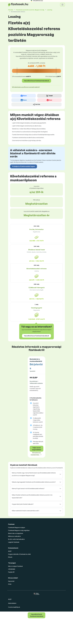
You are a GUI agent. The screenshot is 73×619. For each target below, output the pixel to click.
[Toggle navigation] (62, 4)
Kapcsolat (11, 581)
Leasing (49, 9)
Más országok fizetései (15, 566)
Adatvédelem (12, 603)
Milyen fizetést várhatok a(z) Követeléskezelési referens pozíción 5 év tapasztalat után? (32, 496)
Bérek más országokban (15, 533)
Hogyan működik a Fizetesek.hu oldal (19, 554)
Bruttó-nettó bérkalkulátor (16, 539)
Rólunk (10, 557)
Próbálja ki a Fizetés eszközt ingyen (23, 166)
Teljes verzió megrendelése (36, 448)
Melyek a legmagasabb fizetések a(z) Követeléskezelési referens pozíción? (34, 482)
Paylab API (11, 572)
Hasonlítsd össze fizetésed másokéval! (36, 81)
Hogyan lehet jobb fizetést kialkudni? (22, 504)
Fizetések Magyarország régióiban (19, 530)
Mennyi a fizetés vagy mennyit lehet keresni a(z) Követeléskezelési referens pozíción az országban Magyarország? (34, 474)
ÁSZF (10, 551)
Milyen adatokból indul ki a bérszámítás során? (25, 510)
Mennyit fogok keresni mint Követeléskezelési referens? (28, 488)
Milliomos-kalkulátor (14, 536)
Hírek (9, 584)
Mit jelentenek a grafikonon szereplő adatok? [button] (26, 87)
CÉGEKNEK (11, 569)
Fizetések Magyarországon (16, 527)
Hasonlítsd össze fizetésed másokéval (36, 615)
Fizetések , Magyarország (30, 9)
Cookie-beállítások (14, 607)
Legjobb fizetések (13, 542)
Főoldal (10, 9)
